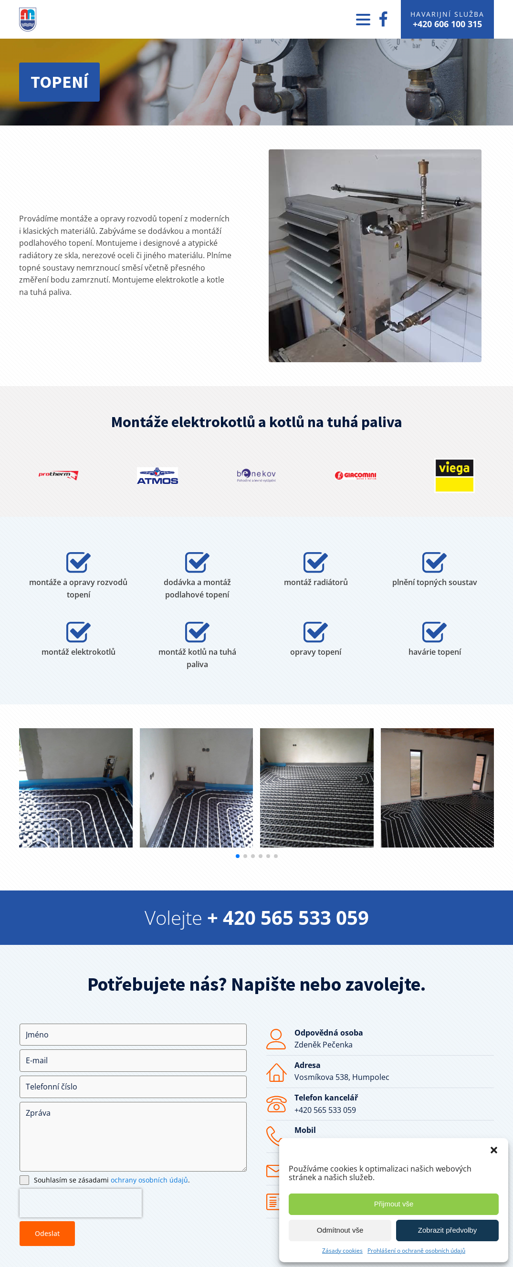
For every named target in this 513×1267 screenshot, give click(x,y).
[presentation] (81, 1203)
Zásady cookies (342, 1250)
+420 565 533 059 (325, 1110)
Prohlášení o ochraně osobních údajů (416, 1250)
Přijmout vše (394, 1204)
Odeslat (47, 1233)
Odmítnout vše (340, 1230)
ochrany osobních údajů (149, 1179)
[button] (494, 1150)
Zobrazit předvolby (447, 1230)
